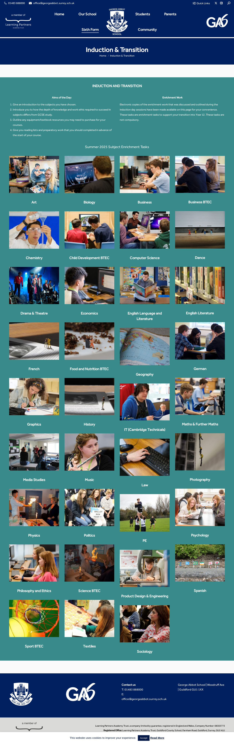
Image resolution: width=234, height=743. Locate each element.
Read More (157, 737)
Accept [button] (143, 738)
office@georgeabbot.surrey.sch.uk (51, 3)
